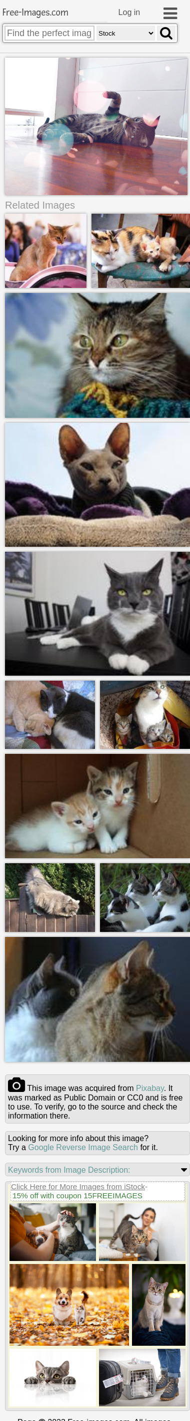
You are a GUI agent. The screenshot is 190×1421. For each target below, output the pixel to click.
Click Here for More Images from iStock (78, 1185)
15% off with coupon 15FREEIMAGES (77, 1194)
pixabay (150, 1086)
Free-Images (35, 13)
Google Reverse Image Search (83, 1146)
